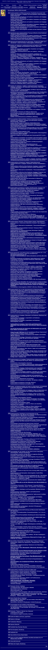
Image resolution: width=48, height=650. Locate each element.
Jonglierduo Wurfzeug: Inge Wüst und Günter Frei (29, 637)
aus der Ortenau (7, 7)
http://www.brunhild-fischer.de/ (17, 254)
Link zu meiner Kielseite (33, 246)
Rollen (20, 5)
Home (2, 5)
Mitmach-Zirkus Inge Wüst (16, 638)
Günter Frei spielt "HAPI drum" (18, 332)
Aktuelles (39, 7)
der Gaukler (21, 6)
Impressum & (44, 6)
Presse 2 (13, 224)
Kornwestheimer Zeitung (41, 235)
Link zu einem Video (40, 243)
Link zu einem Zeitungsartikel (31, 275)
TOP (46, 646)
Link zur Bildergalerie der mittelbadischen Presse (28, 241)
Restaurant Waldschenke (37, 372)
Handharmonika (38, 215)
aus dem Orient (20, 7)
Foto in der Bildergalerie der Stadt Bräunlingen (27, 231)
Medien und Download (32, 5)
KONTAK (44, 7)
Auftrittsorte (26, 5)
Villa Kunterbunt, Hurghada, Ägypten (23, 580)
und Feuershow (14, 7)
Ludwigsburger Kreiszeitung (17, 236)
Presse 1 (43, 222)
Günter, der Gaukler (7, 6)
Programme (39, 5)
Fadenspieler (25, 7)
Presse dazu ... (14, 411)
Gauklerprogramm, (16, 537)
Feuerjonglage (14, 6)
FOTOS (2, 7)
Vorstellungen (44, 4)
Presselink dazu (15, 56)
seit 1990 (44, 5)
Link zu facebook (29, 64)
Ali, (18, 6)
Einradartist (14, 5)
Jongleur (7, 5)
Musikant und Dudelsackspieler (32, 7)
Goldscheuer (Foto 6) (30, 440)
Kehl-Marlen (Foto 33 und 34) (17, 440)
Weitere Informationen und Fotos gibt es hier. (37, 255)
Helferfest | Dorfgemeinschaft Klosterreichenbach (29, 159)
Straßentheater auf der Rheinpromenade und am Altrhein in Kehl (28, 550)
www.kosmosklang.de (21, 255)
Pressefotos (23, 56)
